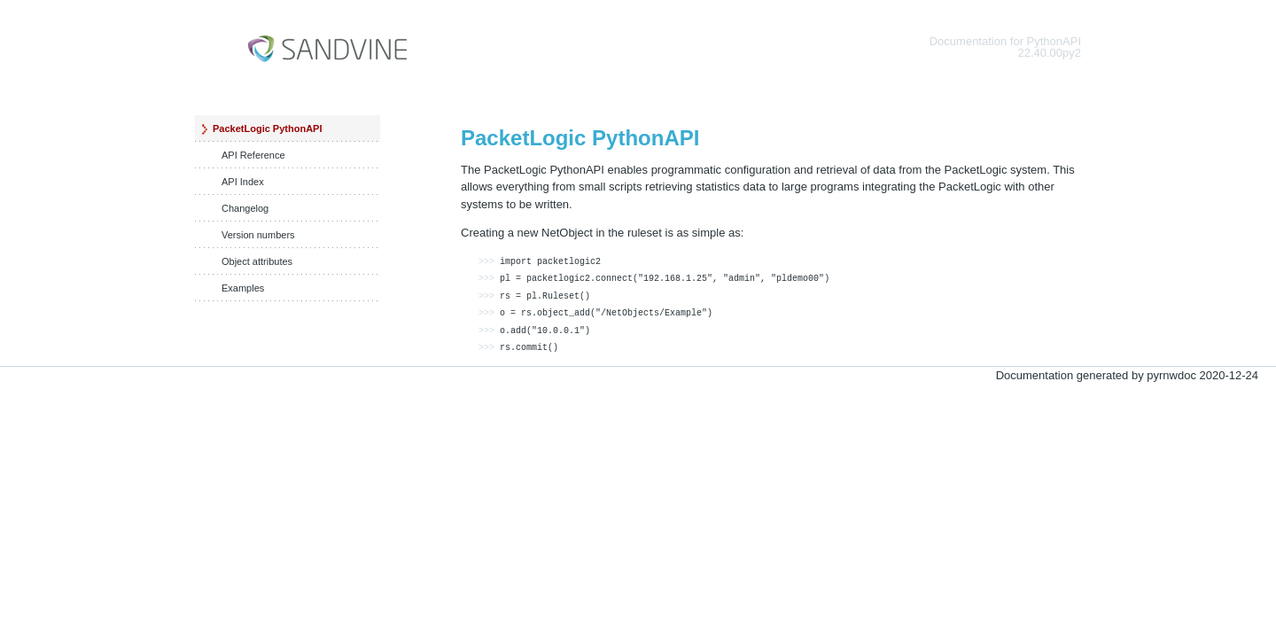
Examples (243, 288)
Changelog (245, 208)
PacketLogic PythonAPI (267, 128)
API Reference (253, 155)
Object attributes (257, 261)
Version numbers (258, 235)
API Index (243, 181)
